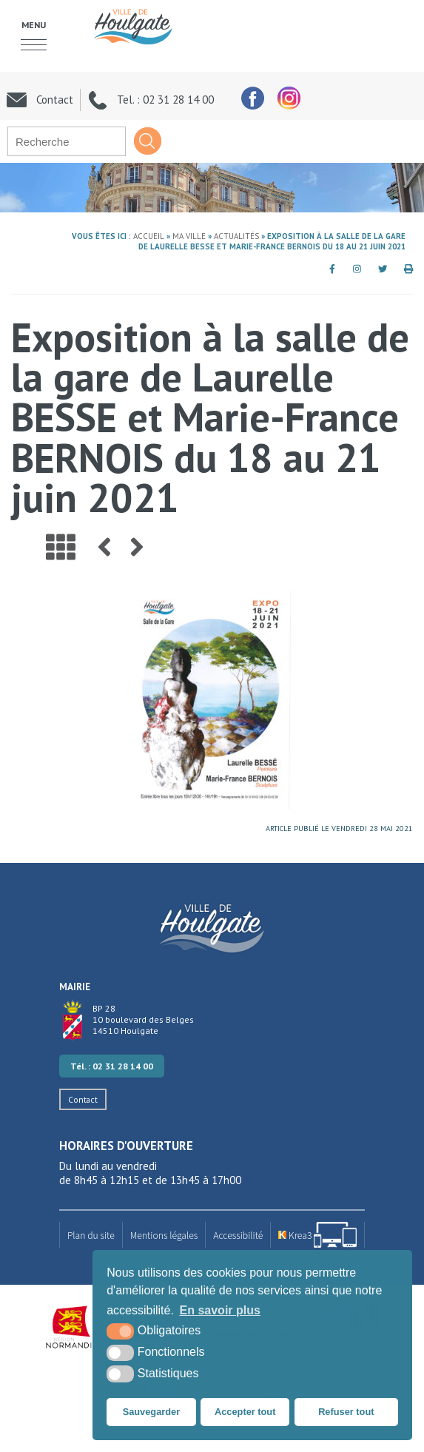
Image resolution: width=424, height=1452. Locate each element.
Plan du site (91, 1235)
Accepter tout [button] (245, 1411)
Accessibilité (238, 1235)
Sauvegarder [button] (152, 1411)
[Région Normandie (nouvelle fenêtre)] (72, 1327)
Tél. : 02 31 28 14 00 (111, 1066)
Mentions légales (164, 1235)
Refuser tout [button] (346, 1411)
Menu (33, 24)
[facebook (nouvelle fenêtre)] (252, 98)
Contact (83, 1099)
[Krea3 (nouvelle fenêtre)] (317, 1235)
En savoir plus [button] (220, 1310)
